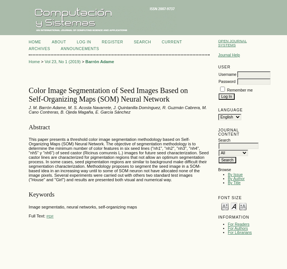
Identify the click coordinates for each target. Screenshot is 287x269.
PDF (49, 216)
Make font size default (234, 206)
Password (227, 82)
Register (112, 42)
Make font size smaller (225, 206)
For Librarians (240, 233)
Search (142, 42)
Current (172, 42)
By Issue (235, 175)
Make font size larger (243, 206)
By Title (234, 183)
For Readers (239, 224)
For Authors (238, 228)
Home (35, 42)
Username (228, 74)
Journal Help (229, 55)
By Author (236, 179)
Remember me (240, 90)
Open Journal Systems (232, 43)
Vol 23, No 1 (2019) (62, 61)
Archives (39, 49)
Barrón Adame (100, 61)
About (59, 42)
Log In (84, 42)
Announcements (80, 49)
